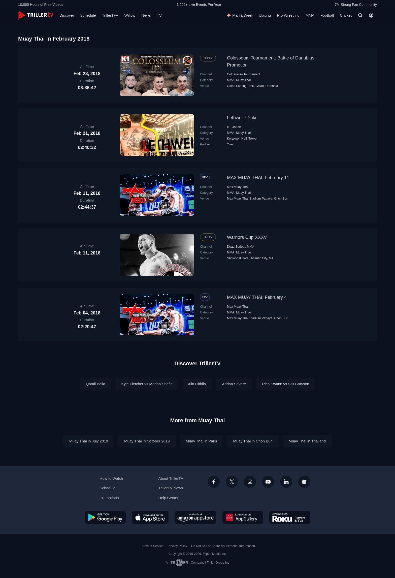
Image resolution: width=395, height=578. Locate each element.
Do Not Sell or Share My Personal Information (223, 546)
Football (327, 15)
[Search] (360, 15)
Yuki (230, 144)
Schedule (88, 15)
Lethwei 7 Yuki (241, 117)
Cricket (346, 15)
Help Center (168, 498)
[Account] (371, 15)
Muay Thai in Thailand (307, 441)
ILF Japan (234, 127)
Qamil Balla (95, 384)
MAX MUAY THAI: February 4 (257, 297)
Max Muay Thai (237, 187)
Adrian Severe (234, 384)
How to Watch (111, 478)
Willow (129, 15)
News (146, 15)
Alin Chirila (197, 384)
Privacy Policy (177, 546)
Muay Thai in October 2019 (147, 441)
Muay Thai (243, 80)
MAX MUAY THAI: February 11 (258, 177)
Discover (66, 15)
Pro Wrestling (288, 15)
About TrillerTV (170, 478)
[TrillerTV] (35, 15)
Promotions (109, 498)
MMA (310, 15)
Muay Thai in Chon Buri (253, 441)
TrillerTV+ (110, 15)
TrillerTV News (170, 488)
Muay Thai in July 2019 (88, 441)
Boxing (265, 15)
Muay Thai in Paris (201, 441)
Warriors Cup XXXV (247, 237)
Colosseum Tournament (243, 74)
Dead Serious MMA (240, 246)
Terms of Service (151, 546)
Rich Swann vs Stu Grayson (285, 384)
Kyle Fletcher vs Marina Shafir (146, 384)
